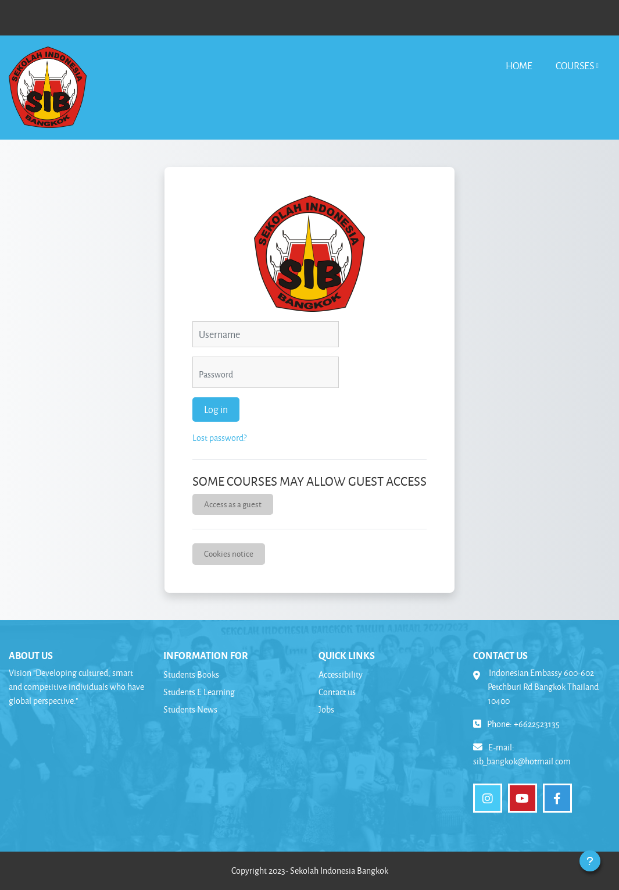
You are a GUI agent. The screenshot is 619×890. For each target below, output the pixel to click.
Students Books (191, 674)
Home (519, 65)
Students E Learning (199, 692)
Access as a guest (233, 504)
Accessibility (341, 674)
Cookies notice (228, 553)
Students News (190, 709)
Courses (575, 65)
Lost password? (219, 438)
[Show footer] (589, 860)
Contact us (337, 692)
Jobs (326, 709)
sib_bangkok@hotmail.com (522, 761)
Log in (216, 409)
